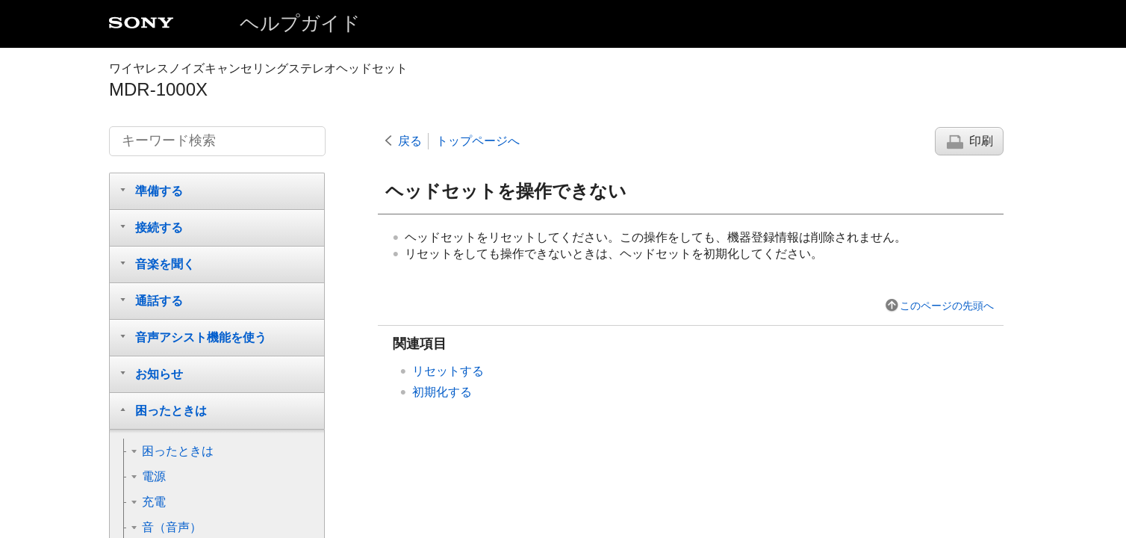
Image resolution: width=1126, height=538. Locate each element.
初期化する (442, 392)
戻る (410, 140)
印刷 (981, 140)
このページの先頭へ (947, 306)
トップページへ (478, 140)
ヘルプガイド (300, 23)
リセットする (448, 371)
